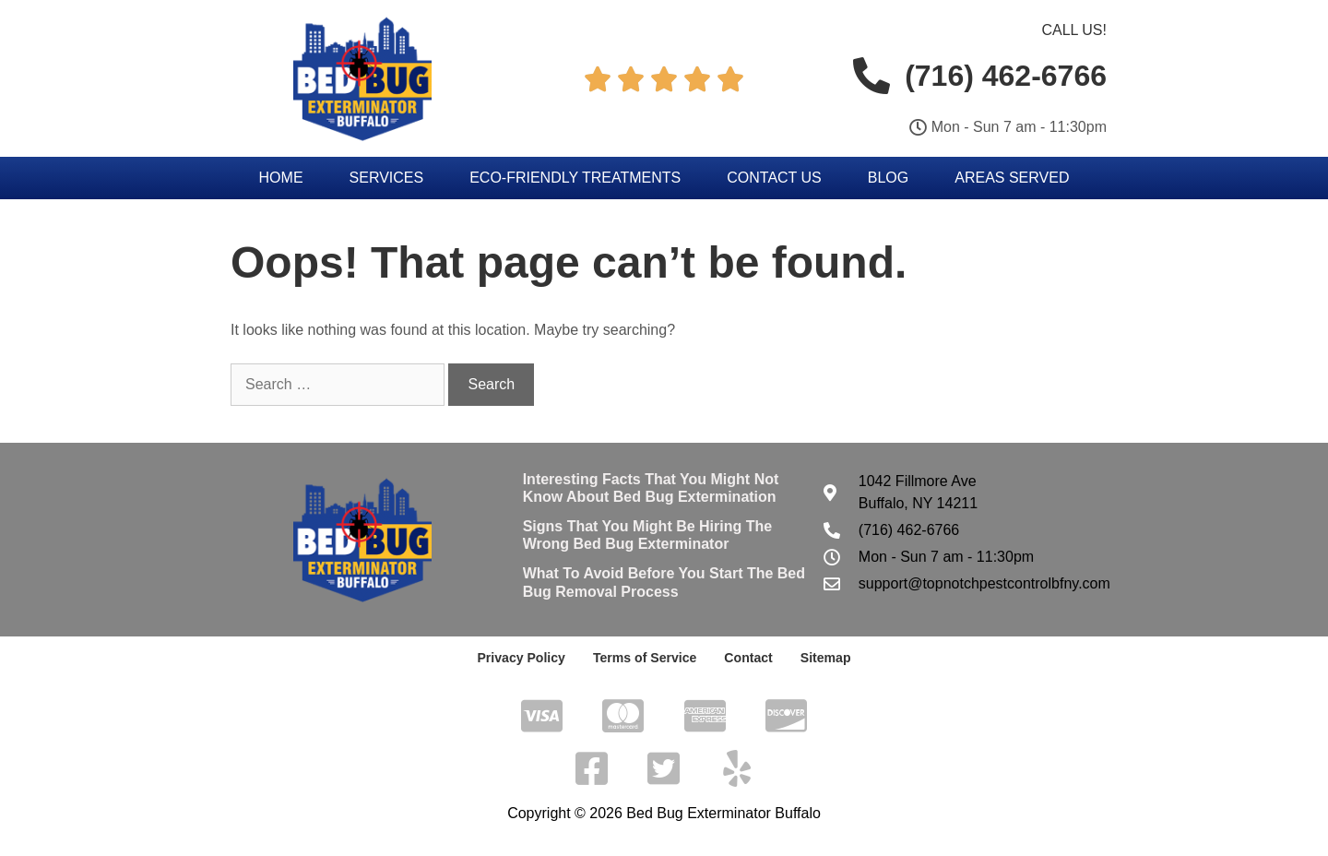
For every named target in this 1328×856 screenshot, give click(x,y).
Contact (748, 657)
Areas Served (1011, 177)
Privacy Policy (521, 657)
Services (387, 177)
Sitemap (824, 657)
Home (281, 177)
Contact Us (774, 177)
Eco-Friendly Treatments (575, 177)
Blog (888, 177)
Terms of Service (644, 657)
